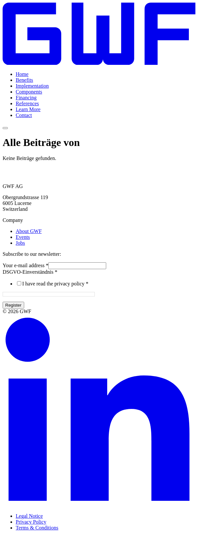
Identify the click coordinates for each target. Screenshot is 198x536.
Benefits (24, 80)
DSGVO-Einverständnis (30, 272)
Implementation (32, 86)
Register (13, 305)
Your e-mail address (25, 265)
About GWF (29, 231)
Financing (26, 97)
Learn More (28, 109)
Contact (24, 115)
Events (23, 237)
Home (22, 74)
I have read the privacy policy (55, 283)
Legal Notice (29, 516)
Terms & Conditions (37, 527)
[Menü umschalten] (5, 128)
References (27, 103)
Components (29, 91)
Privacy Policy (31, 522)
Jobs (20, 243)
